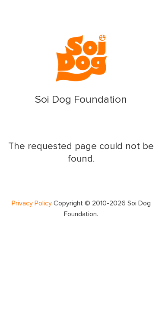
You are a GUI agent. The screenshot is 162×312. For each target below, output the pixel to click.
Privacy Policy (32, 203)
